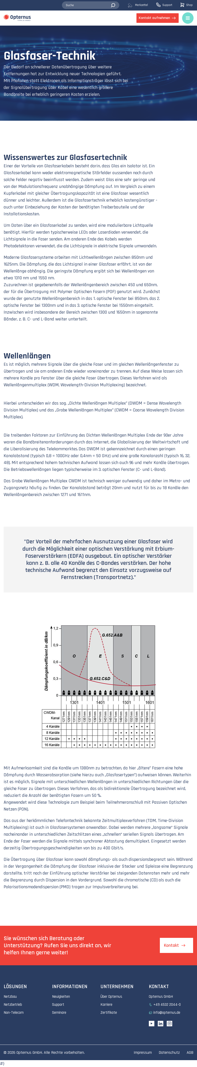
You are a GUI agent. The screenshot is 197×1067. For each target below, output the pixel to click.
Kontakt (171, 945)
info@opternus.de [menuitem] (166, 1012)
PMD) (65, 887)
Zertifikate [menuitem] (108, 1012)
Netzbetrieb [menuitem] (13, 1004)
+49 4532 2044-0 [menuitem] (167, 1004)
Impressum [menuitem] (143, 1052)
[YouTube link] (151, 1023)
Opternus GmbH (29, 1052)
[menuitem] (141, 5)
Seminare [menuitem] (59, 1012)
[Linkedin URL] (160, 1023)
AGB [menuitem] (190, 1052)
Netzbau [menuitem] (10, 996)
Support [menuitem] (58, 1004)
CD (153, 880)
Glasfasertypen (120, 775)
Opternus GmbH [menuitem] (161, 996)
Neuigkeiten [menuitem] (61, 996)
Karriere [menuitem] (106, 1004)
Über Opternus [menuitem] (111, 996)
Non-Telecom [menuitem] (14, 1012)
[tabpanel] (98, 73)
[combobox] (90, 5)
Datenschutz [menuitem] (169, 1052)
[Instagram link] (169, 1023)
